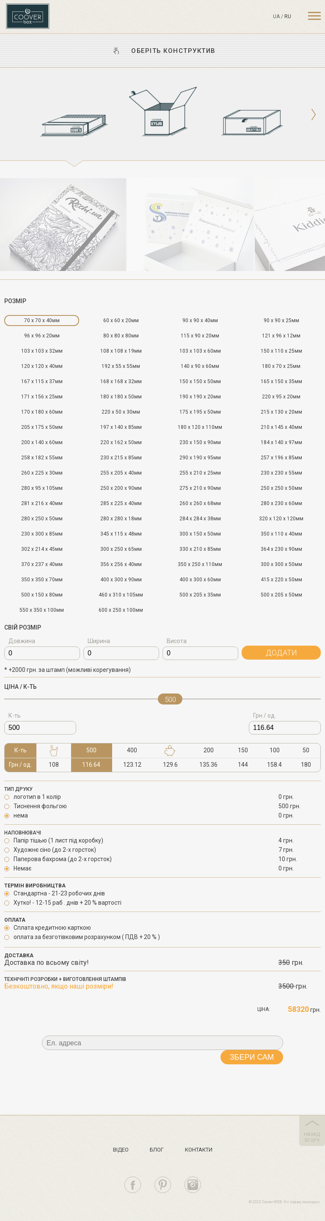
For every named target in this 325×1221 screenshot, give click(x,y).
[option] (74, 117)
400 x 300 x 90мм (121, 580)
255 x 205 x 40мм (121, 473)
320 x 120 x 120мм (281, 519)
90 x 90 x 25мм (281, 320)
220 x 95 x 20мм (281, 397)
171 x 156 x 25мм (42, 397)
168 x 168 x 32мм (121, 381)
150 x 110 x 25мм (281, 351)
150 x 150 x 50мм (200, 381)
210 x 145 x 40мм (281, 427)
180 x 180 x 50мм (121, 397)
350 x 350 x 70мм (42, 580)
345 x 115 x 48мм (121, 534)
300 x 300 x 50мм (281, 564)
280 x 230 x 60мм (281, 503)
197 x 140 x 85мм (121, 427)
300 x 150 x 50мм (200, 534)
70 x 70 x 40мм (42, 320)
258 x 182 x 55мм (42, 458)
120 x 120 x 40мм (42, 366)
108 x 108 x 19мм (121, 351)
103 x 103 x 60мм (200, 351)
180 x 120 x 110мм (200, 427)
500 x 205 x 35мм (200, 595)
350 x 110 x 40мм (281, 534)
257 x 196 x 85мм (281, 458)
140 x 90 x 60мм (200, 366)
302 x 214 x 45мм (42, 549)
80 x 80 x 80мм (121, 336)
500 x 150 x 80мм (42, 595)
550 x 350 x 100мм (41, 610)
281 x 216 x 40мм (42, 503)
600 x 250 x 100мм (121, 610)
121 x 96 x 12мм (281, 336)
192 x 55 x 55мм (121, 366)
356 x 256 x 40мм (121, 564)
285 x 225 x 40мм (121, 503)
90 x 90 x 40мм (200, 320)
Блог (157, 1149)
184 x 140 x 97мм (281, 442)
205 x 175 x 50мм (42, 427)
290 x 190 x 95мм (200, 458)
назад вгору (312, 1137)
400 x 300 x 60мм (200, 580)
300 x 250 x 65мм (121, 549)
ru (287, 16)
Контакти (198, 1149)
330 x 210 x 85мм (200, 549)
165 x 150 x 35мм (281, 381)
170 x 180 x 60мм (42, 412)
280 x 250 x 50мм (42, 519)
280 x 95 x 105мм (42, 488)
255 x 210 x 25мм (200, 473)
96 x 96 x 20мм (42, 336)
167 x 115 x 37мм (42, 381)
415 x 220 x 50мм (281, 580)
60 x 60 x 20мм (121, 320)
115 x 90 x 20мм (200, 336)
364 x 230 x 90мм (281, 549)
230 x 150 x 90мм (200, 442)
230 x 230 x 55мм (281, 473)
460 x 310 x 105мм (121, 595)
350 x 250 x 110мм (200, 564)
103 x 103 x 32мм (42, 351)
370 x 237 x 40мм (42, 564)
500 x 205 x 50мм (281, 595)
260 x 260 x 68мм (200, 503)
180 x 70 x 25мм (281, 366)
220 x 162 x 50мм (121, 442)
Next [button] (313, 114)
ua (276, 16)
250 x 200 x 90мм (121, 488)
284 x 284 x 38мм (200, 519)
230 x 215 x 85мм (121, 458)
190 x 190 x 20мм (200, 397)
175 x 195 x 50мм (200, 412)
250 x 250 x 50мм (281, 488)
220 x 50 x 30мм (121, 412)
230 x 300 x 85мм (42, 534)
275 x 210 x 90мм (200, 488)
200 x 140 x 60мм (42, 442)
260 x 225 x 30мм (42, 473)
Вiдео (121, 1149)
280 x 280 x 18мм (121, 519)
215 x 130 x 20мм (281, 412)
